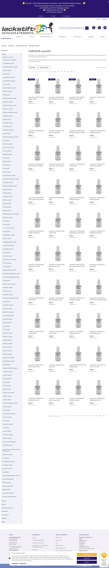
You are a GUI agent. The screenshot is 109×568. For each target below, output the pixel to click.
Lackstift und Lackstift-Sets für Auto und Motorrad (11, 450)
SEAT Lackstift (6, 382)
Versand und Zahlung (37, 543)
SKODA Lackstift (7, 385)
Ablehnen (87, 562)
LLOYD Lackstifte (7, 263)
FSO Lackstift (6, 168)
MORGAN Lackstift (7, 308)
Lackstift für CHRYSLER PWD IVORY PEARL (57, 232)
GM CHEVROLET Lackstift (9, 175)
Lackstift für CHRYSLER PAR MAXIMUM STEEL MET (97, 232)
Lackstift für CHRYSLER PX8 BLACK (97, 98)
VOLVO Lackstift (7, 431)
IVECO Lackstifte (7, 207)
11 (58, 71)
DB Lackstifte (5, 472)
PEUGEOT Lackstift (7, 336)
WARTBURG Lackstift (8, 434)
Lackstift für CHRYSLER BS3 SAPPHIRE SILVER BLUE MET (77, 131)
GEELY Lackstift (6, 172)
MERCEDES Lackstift (8, 294)
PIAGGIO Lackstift (7, 340)
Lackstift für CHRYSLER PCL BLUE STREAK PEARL (35, 366)
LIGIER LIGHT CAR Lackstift (9, 259)
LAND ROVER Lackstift (8, 245)
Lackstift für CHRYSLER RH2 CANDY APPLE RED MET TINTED (98, 299)
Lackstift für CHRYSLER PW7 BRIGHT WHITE (36, 98)
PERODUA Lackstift (7, 333)
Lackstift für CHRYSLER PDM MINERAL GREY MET (97, 131)
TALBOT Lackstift (7, 406)
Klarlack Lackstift (6, 482)
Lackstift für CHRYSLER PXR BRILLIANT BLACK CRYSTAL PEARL (56, 98)
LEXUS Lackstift (6, 252)
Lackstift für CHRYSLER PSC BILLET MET (97, 265)
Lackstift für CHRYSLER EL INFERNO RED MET (76, 332)
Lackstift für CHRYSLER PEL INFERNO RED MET (76, 198)
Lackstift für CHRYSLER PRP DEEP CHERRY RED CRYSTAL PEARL (36, 198)
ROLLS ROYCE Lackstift (8, 357)
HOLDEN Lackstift (7, 189)
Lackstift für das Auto (7, 57)
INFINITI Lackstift (7, 200)
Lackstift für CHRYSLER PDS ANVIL (56, 198)
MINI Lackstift (6, 301)
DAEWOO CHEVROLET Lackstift (10, 137)
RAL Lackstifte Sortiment (8, 461)
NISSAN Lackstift (7, 322)
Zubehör (3, 522)
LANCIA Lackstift (7, 238)
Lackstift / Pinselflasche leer (9, 496)
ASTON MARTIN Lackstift (9, 81)
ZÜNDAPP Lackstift (7, 445)
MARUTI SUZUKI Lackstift (9, 284)
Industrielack (4, 511)
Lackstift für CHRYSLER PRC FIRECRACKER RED (77, 399)
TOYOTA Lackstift (7, 417)
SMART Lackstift (7, 389)
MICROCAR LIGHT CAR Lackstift (10, 298)
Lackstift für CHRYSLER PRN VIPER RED (36, 131)
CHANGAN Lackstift (8, 116)
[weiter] (73, 71)
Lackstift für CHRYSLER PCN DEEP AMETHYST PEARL (56, 299)
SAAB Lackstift (6, 364)
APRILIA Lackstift (7, 70)
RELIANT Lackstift (7, 350)
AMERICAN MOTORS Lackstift (10, 67)
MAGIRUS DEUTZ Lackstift (9, 270)
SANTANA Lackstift (7, 371)
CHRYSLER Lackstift (8, 123)
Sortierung (32, 67)
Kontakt (104, 19)
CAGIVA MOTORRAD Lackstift (10, 112)
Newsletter (35, 549)
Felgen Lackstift (6, 489)
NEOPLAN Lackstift (7, 319)
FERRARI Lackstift (7, 154)
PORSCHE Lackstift (7, 343)
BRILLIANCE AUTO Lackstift (9, 105)
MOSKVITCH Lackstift (8, 312)
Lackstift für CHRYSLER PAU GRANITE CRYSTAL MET (77, 98)
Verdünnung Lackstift (7, 486)
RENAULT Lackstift (7, 354)
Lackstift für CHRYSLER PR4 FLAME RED (56, 366)
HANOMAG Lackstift (8, 182)
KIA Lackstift (6, 221)
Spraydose (3, 501)
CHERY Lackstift (7, 119)
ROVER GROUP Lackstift (9, 361)
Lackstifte (3, 54)
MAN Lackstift (6, 280)
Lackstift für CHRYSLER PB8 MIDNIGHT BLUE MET (36, 265)
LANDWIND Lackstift (8, 249)
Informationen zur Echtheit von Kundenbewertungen (40, 546)
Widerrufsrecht (59, 545)
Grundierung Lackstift (7, 479)
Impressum (15, 563)
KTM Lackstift (6, 224)
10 (55, 71)
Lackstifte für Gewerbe (8, 493)
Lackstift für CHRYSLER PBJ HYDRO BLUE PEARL (56, 399)
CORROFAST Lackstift (8, 130)
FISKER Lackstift (7, 161)
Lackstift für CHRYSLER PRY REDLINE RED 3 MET (97, 399)
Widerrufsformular (60, 548)
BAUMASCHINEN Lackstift (9, 88)
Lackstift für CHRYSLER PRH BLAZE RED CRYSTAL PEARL (56, 165)
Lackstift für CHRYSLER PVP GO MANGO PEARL (78, 366)
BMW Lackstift (6, 95)
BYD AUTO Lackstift (8, 109)
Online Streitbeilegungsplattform (64, 550)
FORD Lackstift (6, 165)
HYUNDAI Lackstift (7, 196)
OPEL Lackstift (6, 329)
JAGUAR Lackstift (7, 210)
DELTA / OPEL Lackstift (8, 147)
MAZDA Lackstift (7, 291)
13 (64, 71)
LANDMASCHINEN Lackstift (9, 242)
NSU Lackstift (6, 326)
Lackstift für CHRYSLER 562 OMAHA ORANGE (97, 198)
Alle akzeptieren (87, 554)
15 (70, 71)
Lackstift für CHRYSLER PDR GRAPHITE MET (36, 332)
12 (61, 71)
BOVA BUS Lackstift (8, 102)
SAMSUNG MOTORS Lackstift (10, 368)
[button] (94, 27)
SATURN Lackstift (7, 375)
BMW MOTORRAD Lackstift (9, 98)
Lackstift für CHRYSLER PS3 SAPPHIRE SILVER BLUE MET (77, 265)
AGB (57, 543)
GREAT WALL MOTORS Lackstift (10, 179)
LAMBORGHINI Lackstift (9, 235)
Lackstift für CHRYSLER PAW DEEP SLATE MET (97, 366)
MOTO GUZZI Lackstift (8, 315)
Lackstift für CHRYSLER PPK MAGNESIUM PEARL (77, 299)
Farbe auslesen (5, 515)
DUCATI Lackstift (7, 151)
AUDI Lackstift (6, 84)
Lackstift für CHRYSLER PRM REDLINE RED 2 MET (56, 265)
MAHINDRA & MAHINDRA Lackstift (11, 273)
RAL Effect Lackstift (7, 468)
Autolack (3, 504)
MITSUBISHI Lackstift (8, 305)
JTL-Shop (83, 566)
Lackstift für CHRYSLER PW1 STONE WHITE (77, 165)
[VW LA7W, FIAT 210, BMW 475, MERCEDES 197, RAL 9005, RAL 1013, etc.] (72, 28)
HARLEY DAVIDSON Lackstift (10, 186)
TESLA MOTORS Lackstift (9, 413)
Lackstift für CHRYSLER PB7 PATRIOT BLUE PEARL (97, 165)
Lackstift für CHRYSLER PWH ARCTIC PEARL (57, 332)
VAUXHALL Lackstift (8, 424)
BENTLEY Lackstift (7, 91)
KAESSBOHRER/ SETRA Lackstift (11, 214)
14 (67, 71)
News (98, 19)
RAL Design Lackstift (7, 465)
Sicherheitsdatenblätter (38, 540)
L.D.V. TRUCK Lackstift (8, 228)
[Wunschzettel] (99, 27)
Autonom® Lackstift (7, 454)
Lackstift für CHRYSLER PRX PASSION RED (36, 299)
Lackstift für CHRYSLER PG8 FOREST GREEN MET (36, 232)
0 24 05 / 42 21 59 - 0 (16, 546)
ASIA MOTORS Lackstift (8, 77)
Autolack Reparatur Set (7, 508)
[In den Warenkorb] (105, 27)
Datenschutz (23, 563)
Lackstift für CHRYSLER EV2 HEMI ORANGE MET (97, 332)
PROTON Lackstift (7, 347)
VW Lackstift (6, 427)
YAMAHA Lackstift (7, 438)
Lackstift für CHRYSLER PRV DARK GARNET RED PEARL (36, 165)
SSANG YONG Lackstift (8, 392)
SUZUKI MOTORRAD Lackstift (10, 403)
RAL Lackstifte (5, 458)
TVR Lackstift (6, 420)
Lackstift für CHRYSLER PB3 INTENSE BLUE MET (36, 399)
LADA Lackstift (6, 231)
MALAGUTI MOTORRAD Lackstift (11, 277)
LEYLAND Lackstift (7, 256)
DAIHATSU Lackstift (8, 144)
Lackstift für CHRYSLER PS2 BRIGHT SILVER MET (56, 131)
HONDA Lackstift (7, 193)
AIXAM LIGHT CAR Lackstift (9, 60)
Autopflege (4, 518)
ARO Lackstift (6, 74)
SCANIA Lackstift (7, 378)
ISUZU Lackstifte (7, 203)
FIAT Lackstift (6, 158)
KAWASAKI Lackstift (8, 217)
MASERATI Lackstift (8, 287)
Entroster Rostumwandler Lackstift (11, 475)
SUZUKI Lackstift (7, 399)
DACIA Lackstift (6, 133)
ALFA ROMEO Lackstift (8, 63)
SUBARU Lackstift (7, 396)
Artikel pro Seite (44, 67)
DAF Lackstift (6, 140)
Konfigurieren (87, 558)
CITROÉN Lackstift (7, 126)
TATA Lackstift (6, 410)
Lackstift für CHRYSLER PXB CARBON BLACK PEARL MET (77, 232)
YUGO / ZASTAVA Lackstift (9, 441)
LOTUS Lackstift (7, 266)
